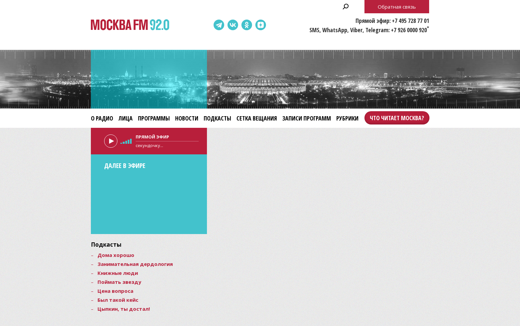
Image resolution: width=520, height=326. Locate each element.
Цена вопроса (115, 290)
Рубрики (347, 118)
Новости (186, 118)
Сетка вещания (256, 118)
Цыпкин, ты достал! (124, 308)
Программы (154, 118)
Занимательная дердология (135, 264)
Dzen (260, 25)
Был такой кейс (118, 299)
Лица (125, 118)
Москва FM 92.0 (130, 25)
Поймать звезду (119, 282)
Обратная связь (397, 6)
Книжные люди (118, 273)
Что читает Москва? (397, 118)
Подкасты (217, 118)
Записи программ (306, 118)
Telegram (219, 25)
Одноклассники (246, 25)
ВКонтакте (233, 25)
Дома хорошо (116, 255)
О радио (102, 118)
